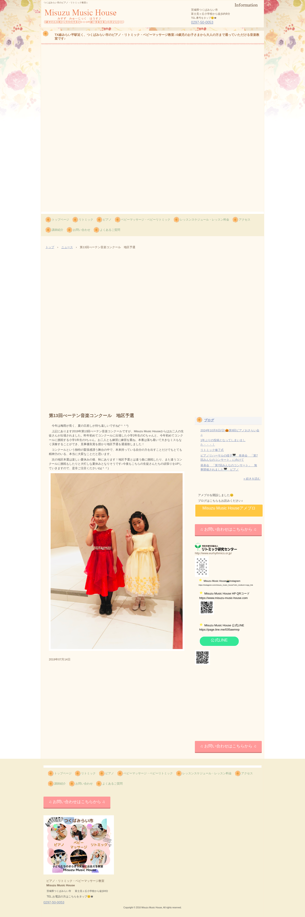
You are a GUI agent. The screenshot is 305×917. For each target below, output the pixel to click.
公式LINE (219, 640)
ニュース (67, 247)
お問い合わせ (81, 229)
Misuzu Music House (71, 27)
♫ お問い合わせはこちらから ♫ (228, 529)
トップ (49, 247)
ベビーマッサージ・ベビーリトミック (145, 219)
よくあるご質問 (110, 229)
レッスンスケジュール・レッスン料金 (204, 219)
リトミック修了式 (212, 450)
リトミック (86, 219)
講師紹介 (57, 229)
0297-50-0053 (202, 22)
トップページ (60, 219)
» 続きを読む (251, 478)
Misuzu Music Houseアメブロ (229, 508)
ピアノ (107, 219)
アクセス (244, 219)
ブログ (209, 420)
